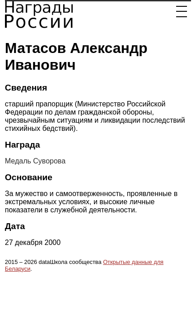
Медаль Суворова (35, 161)
